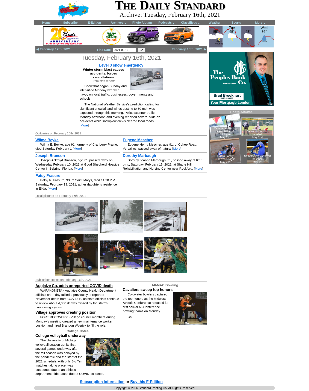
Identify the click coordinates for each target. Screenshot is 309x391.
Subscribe (70, 22)
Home (46, 22)
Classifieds (190, 23)
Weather (215, 22)
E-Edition (94, 22)
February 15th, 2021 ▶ (189, 49)
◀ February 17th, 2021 (53, 49)
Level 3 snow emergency (121, 65)
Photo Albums (142, 22)
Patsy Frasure (47, 175)
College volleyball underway (60, 335)
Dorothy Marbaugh (139, 156)
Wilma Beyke (47, 140)
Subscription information (102, 382)
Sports (236, 22)
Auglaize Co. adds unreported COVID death (74, 286)
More (260, 23)
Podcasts (166, 23)
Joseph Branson (50, 156)
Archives (118, 23)
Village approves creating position (66, 312)
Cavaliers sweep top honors (148, 290)
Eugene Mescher (138, 140)
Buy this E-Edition (146, 382)
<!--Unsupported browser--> (241, 137)
